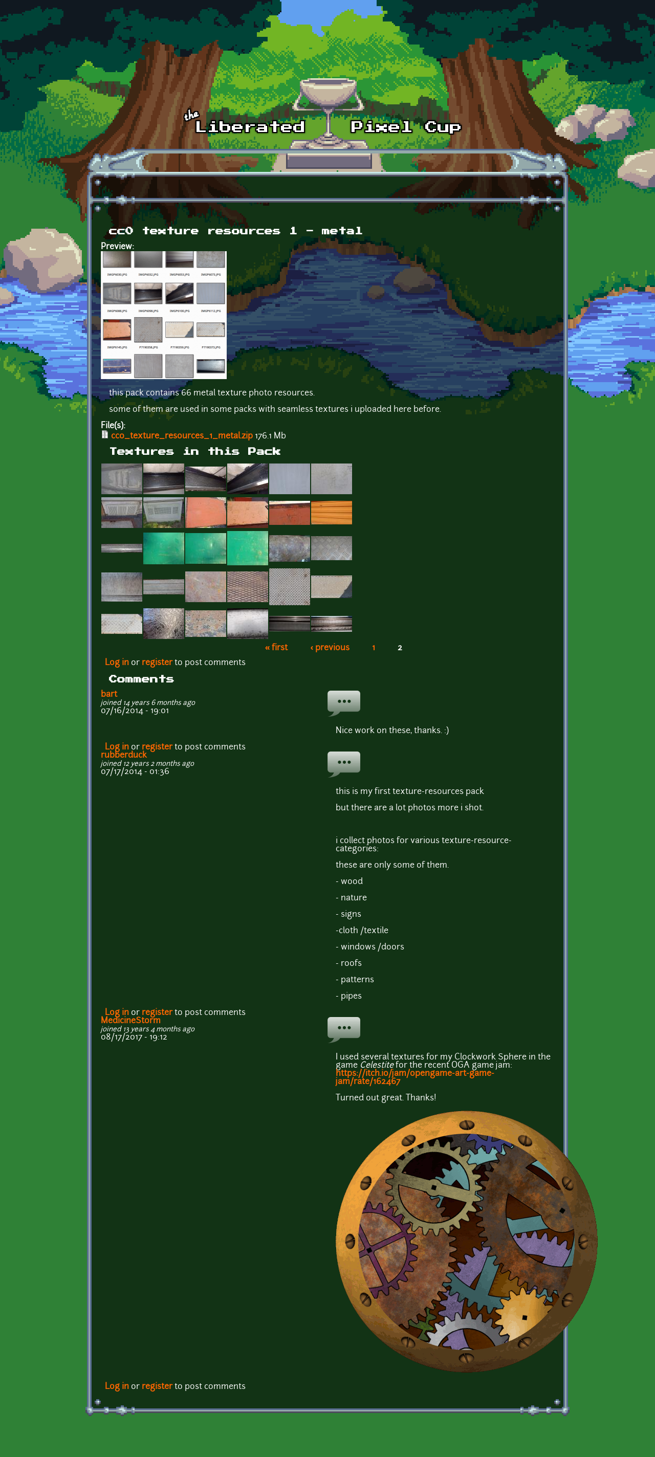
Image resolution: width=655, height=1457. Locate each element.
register (157, 663)
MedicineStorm (131, 1021)
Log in (117, 663)
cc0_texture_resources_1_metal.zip (182, 436)
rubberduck (124, 756)
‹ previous (330, 648)
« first (276, 648)
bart (109, 695)
